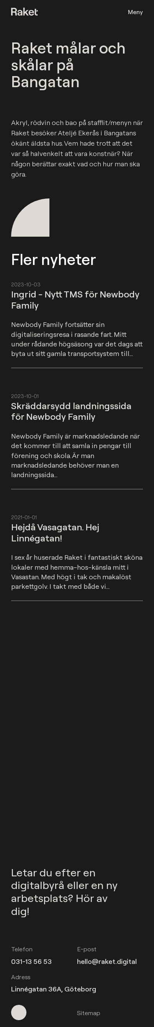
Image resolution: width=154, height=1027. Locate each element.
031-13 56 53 (31, 961)
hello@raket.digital (107, 961)
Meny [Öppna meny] (135, 12)
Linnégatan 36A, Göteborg (53, 989)
